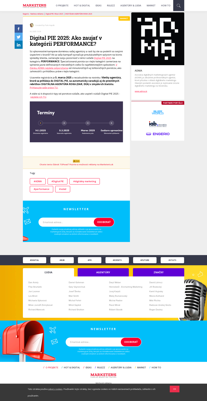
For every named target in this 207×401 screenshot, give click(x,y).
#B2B (62, 260)
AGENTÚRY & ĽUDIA (130, 5)
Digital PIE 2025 (102, 58)
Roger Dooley (156, 309)
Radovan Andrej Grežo (160, 305)
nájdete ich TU (38, 97)
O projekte (62, 5)
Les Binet (32, 296)
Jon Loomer (34, 291)
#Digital (34, 260)
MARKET (151, 5)
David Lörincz (155, 282)
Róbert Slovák (115, 309)
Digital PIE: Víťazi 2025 (54, 14)
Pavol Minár (114, 305)
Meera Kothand (156, 296)
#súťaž (62, 189)
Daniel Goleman (76, 282)
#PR (90, 260)
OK (174, 389)
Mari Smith (74, 296)
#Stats (172, 260)
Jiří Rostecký (155, 287)
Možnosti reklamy (104, 383)
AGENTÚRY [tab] (103, 272)
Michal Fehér (75, 300)
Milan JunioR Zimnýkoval (40, 305)
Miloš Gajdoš (75, 305)
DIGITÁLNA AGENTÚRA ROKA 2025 (78, 14)
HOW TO (165, 5)
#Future (144, 260)
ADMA (138, 70)
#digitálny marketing (84, 181)
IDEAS (99, 5)
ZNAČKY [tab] (159, 272)
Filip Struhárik (35, 287)
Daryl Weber (115, 282)
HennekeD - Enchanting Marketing (125, 287)
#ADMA (38, 181)
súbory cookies (55, 389)
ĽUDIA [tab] (48, 272)
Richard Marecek (36, 309)
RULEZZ (111, 5)
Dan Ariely (33, 282)
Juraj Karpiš (114, 291)
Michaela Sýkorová (37, 300)
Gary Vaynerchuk (77, 287)
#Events (117, 260)
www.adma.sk (141, 91)
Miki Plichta (154, 300)
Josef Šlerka (74, 291)
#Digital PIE (57, 181)
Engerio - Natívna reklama (33, 14)
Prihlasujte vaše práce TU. (44, 87)
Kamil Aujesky (156, 291)
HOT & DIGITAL (82, 5)
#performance (41, 189)
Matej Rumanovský (118, 296)
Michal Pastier (115, 300)
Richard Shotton (76, 309)
